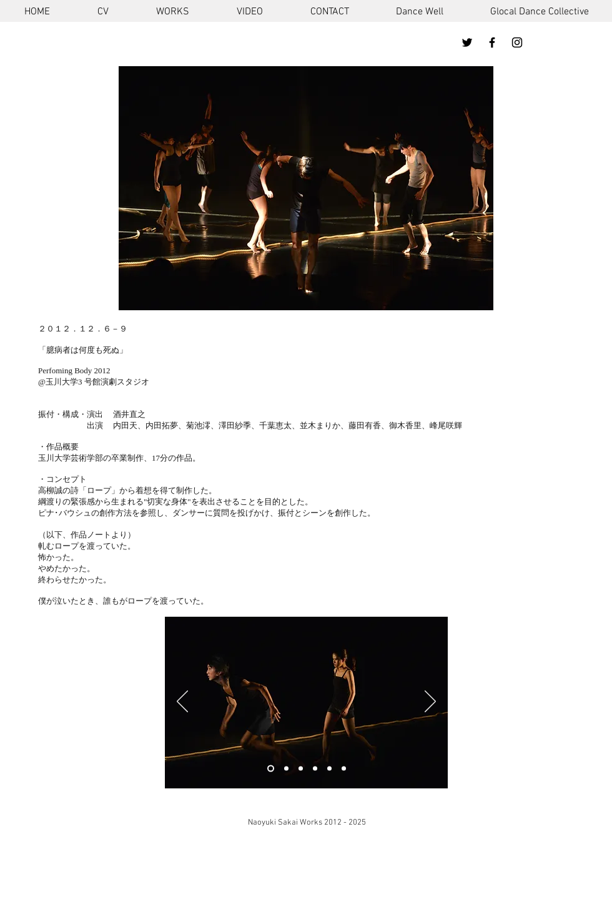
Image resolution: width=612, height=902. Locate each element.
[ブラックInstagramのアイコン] (517, 42)
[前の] (182, 702)
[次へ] (430, 702)
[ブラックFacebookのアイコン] (492, 42)
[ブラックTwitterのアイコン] (467, 42)
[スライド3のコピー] (286, 769)
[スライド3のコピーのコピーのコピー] (329, 769)
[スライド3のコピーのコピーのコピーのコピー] (344, 769)
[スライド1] (270, 768)
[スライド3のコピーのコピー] (301, 769)
